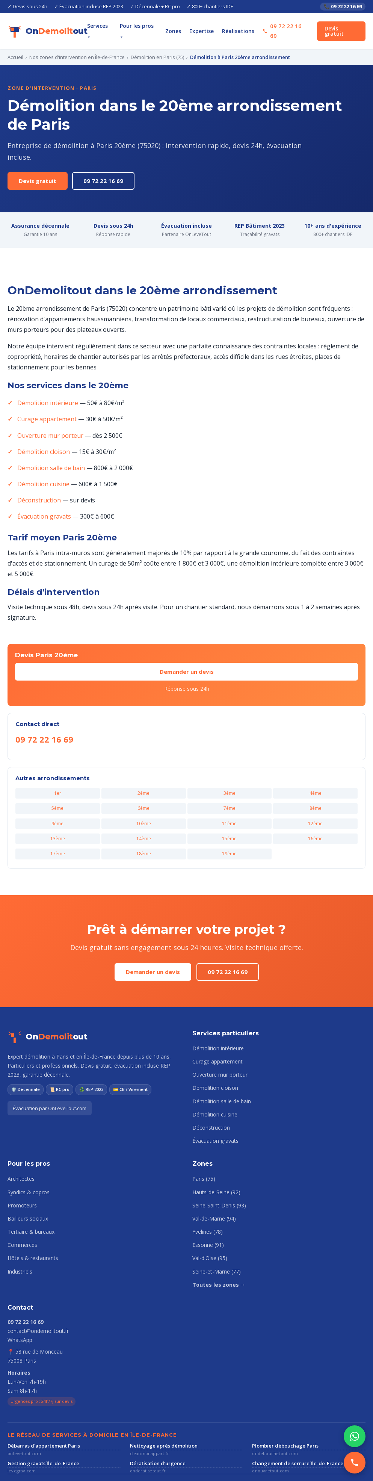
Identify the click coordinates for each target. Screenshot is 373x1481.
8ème (315, 776)
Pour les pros (150, 26)
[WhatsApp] (354, 1436)
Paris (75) (203, 1147)
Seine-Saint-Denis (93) (218, 1174)
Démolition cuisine (42, 463)
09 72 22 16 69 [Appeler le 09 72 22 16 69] (290, 26)
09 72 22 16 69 (97, 159)
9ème (57, 791)
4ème (315, 761)
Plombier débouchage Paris (282, 1414)
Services (113, 26)
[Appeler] (354, 1462)
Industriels (20, 1240)
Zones (184, 26)
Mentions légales (26, 1467)
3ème (229, 761)
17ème (58, 822)
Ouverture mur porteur (47, 414)
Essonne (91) (207, 1213)
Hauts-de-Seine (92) (215, 1160)
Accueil (15, 47)
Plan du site (121, 1467)
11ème (230, 791)
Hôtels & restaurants (31, 1227)
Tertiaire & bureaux (29, 1200)
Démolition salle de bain (49, 447)
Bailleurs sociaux (27, 1187)
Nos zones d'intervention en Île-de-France (73, 47)
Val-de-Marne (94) (213, 1187)
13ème (58, 807)
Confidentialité (68, 1467)
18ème (144, 822)
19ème (230, 822)
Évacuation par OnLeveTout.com (48, 1076)
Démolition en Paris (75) (150, 47)
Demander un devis (186, 640)
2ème (143, 761)
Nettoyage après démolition (160, 1414)
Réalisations (244, 26)
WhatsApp (20, 1308)
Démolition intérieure (45, 382)
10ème (144, 791)
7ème (229, 776)
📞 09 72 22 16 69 (342, 6)
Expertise (210, 26)
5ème (57, 776)
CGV (96, 1467)
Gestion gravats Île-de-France (40, 1431)
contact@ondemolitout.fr (37, 1299)
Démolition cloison (42, 430)
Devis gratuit (343, 26)
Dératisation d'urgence (154, 1431)
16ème (315, 807)
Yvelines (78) (207, 1200)
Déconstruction (37, 479)
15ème (230, 807)
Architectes (21, 1147)
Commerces (22, 1213)
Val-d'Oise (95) (209, 1227)
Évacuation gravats (42, 495)
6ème (143, 776)
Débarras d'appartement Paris (40, 1414)
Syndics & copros (28, 1160)
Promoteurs (21, 1174)
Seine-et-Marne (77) (215, 1240)
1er (57, 761)
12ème (315, 791)
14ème (144, 807)
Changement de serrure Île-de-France (293, 1431)
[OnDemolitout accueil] (43, 26)
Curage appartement (44, 398)
